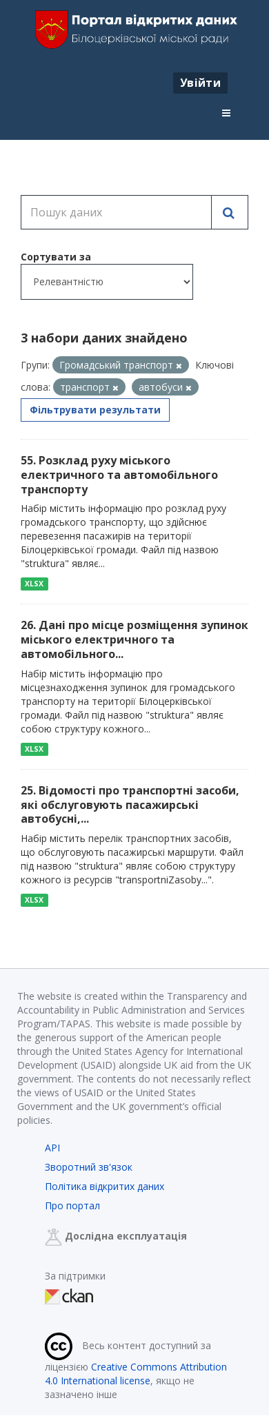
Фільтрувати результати (95, 409)
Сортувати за (56, 256)
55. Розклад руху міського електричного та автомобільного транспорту (119, 475)
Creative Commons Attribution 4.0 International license (136, 1373)
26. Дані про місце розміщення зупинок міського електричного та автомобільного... (134, 639)
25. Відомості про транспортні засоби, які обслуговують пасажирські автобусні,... (130, 805)
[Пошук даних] (116, 212)
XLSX (34, 583)
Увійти (200, 82)
